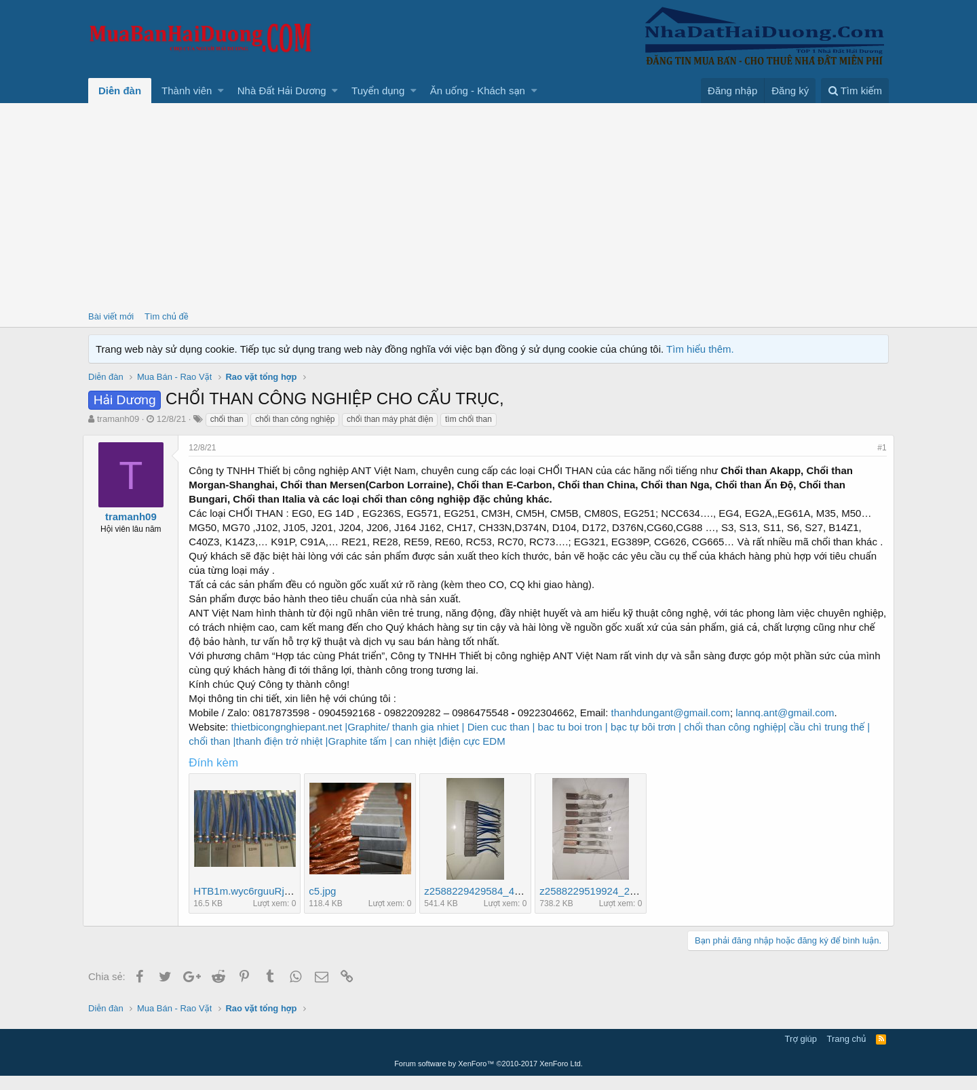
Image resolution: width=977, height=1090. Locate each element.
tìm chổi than (468, 419)
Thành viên (186, 90)
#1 (877, 447)
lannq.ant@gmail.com (790, 727)
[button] (220, 90)
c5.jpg (327, 905)
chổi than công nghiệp (294, 419)
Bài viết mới (111, 316)
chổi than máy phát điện (390, 419)
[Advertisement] (488, 205)
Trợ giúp (801, 1053)
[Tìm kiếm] (855, 90)
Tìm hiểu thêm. (700, 349)
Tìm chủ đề (167, 316)
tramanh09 (118, 419)
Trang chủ (846, 1053)
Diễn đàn (119, 90)
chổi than (227, 419)
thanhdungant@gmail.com (675, 727)
